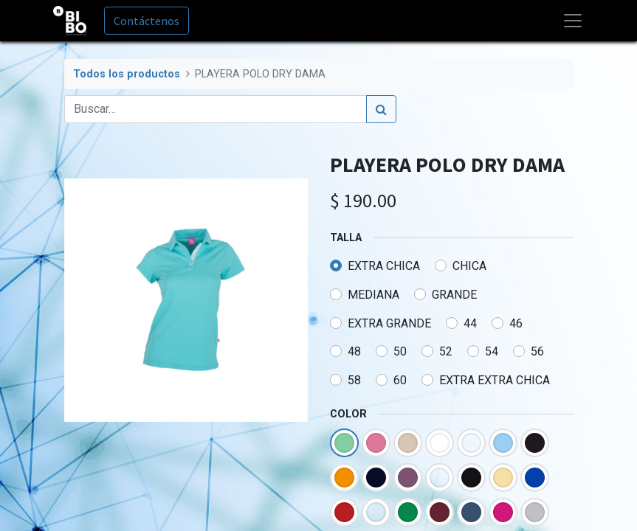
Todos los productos (126, 74)
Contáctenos (146, 20)
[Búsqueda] (381, 109)
